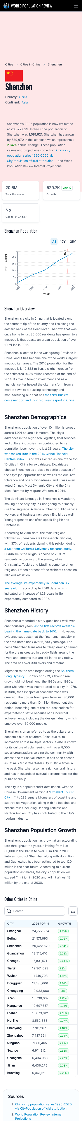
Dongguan (14, 984)
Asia (25, 102)
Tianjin (11, 969)
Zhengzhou (15, 1036)
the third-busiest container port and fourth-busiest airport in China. (39, 397)
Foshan (12, 1014)
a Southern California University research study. (38, 549)
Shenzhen (14, 946)
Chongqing (15, 991)
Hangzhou (14, 1006)
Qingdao (13, 1043)
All (54, 241)
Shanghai (14, 931)
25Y (73, 241)
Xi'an (10, 999)
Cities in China (30, 64)
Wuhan (12, 976)
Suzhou (12, 1051)
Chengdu (13, 961)
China (23, 97)
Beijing (12, 939)
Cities (9, 64)
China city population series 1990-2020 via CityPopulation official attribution (38, 155)
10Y (63, 241)
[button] (76, 5)
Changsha (14, 1058)
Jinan (11, 1066)
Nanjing (12, 1021)
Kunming (13, 1073)
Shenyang (14, 1028)
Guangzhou (15, 954)
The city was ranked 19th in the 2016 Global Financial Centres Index (39, 454)
